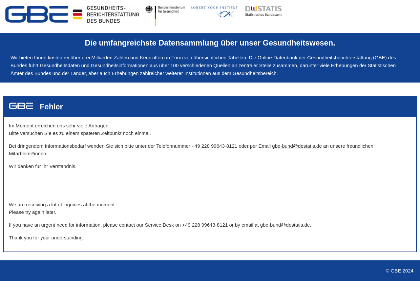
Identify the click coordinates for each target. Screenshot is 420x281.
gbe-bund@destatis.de (297, 146)
